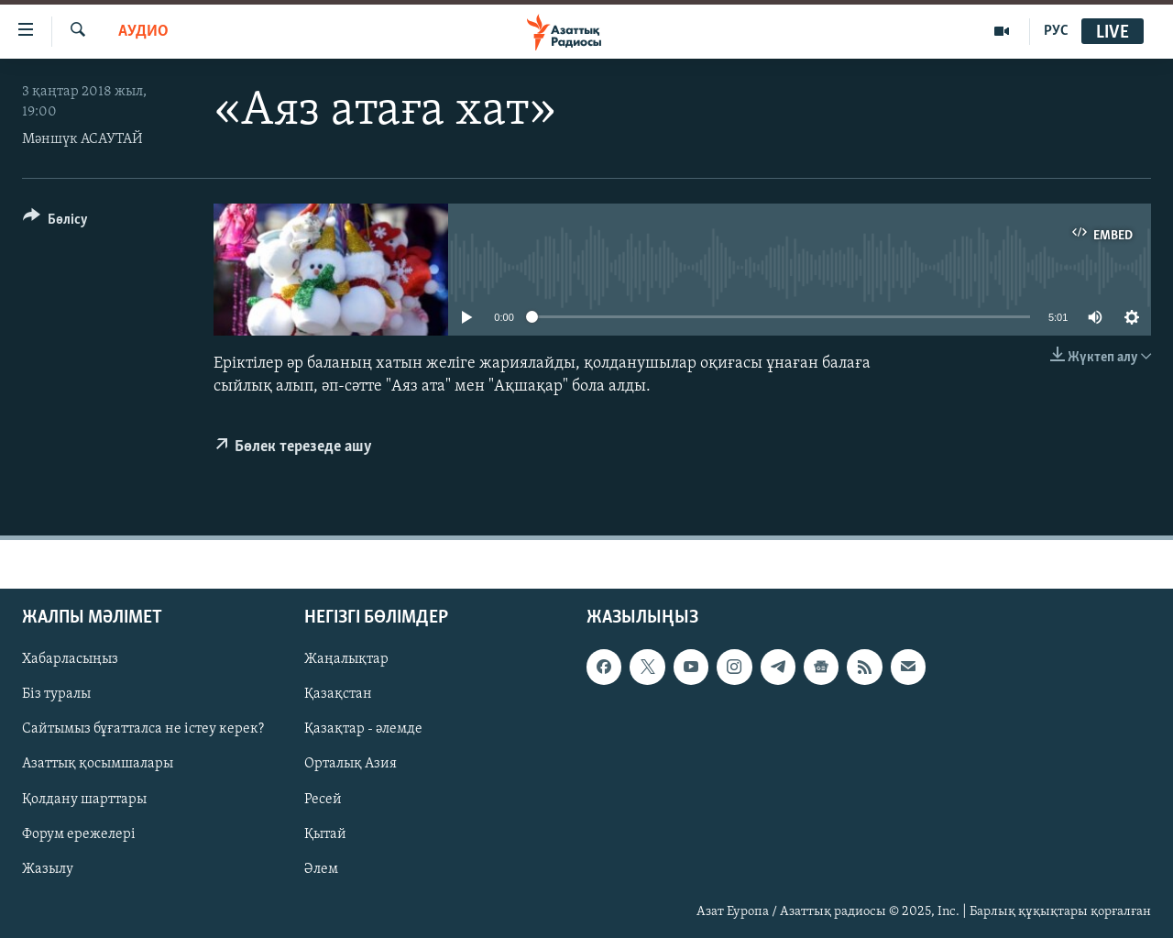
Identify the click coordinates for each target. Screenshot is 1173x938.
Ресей (323, 799)
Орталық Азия (350, 764)
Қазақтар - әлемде (363, 730)
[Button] (55, 222)
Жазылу (47, 869)
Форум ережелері (79, 834)
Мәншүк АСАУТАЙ (82, 139)
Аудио (143, 31)
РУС (1056, 31)
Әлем (321, 869)
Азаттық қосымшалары (97, 764)
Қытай (325, 834)
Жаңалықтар (346, 660)
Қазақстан (338, 695)
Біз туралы (56, 695)
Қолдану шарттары (84, 799)
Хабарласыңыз (70, 660)
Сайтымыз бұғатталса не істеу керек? (143, 730)
